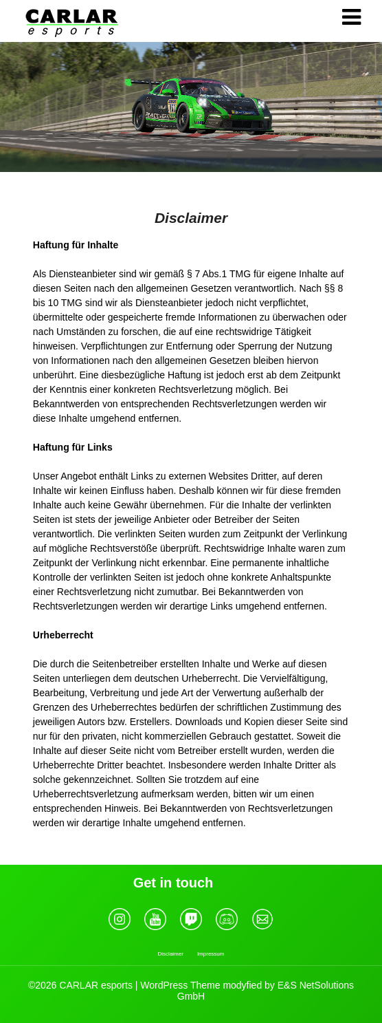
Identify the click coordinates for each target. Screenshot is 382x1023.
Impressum (211, 954)
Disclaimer (170, 954)
